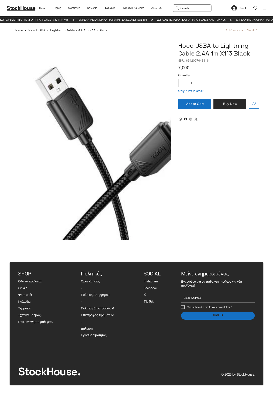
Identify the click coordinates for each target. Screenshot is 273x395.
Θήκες (22, 288)
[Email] (216, 298)
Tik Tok (149, 301)
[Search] (191, 8)
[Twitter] (196, 119)
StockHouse (21, 8)
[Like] (255, 8)
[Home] (18, 30)
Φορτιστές (25, 295)
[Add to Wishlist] (254, 104)
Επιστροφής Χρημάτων (97, 315)
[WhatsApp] (180, 119)
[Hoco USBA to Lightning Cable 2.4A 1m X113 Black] (67, 30)
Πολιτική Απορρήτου (95, 295)
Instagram (151, 281)
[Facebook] (185, 119)
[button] (264, 8)
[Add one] (200, 83)
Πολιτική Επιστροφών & (98, 308)
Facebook (151, 288)
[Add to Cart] (194, 104)
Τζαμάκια (24, 308)
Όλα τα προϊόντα (30, 281)
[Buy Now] (229, 104)
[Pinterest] (191, 119)
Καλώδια (24, 301)
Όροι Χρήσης (90, 281)
